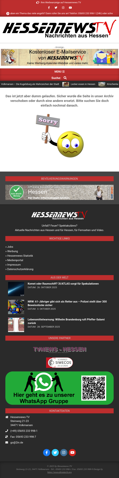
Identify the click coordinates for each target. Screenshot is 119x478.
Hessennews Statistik (20, 255)
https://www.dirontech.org (59, 472)
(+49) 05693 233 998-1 (24, 431)
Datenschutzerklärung (20, 269)
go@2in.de (16, 442)
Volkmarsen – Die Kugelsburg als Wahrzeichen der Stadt (31, 84)
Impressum (14, 264)
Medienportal (15, 260)
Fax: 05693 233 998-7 (23, 436)
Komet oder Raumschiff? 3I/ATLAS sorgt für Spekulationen (63, 283)
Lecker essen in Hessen (84, 84)
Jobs (10, 246)
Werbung (12, 251)
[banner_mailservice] (59, 50)
